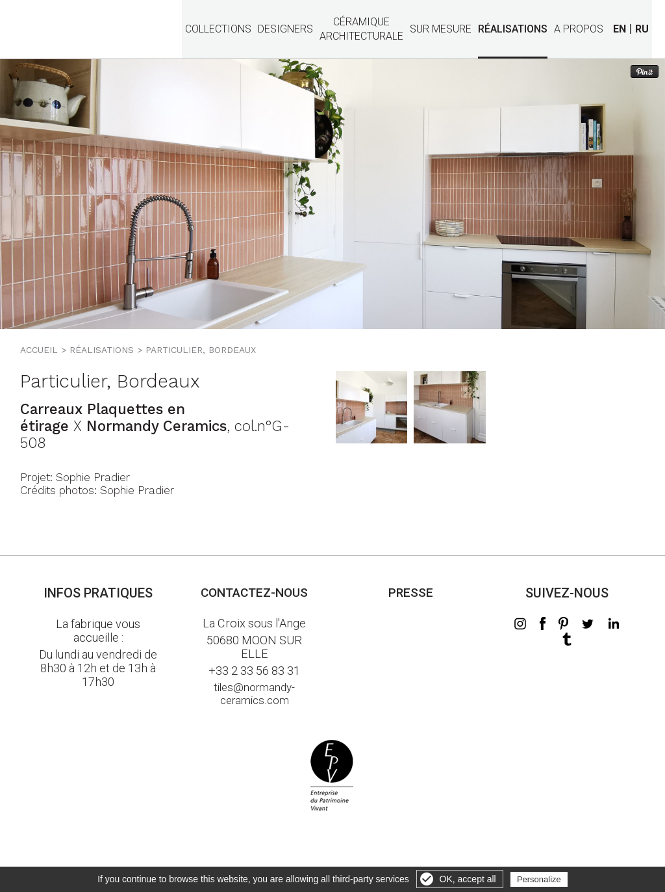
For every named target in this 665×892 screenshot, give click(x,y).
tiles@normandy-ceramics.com (254, 694)
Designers (285, 29)
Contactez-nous (254, 592)
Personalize (539, 879)
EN (619, 29)
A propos (578, 29)
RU (642, 29)
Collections (218, 29)
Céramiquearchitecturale (361, 22)
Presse (410, 592)
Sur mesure (440, 29)
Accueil (39, 350)
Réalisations (512, 29)
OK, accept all (468, 879)
